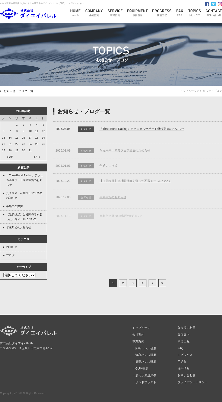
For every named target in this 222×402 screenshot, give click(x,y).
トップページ (188, 90)
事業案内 (138, 341)
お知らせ (11, 247)
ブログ (10, 255)
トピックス (185, 355)
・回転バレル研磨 (144, 348)
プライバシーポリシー (192, 382)
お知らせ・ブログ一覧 (18, 91)
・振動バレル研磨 (144, 361)
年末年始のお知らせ (18, 227)
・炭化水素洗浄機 (144, 375)
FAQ (181, 348)
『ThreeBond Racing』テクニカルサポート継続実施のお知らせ (24, 180)
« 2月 (10, 156)
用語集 (182, 361)
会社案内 (138, 334)
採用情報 (184, 368)
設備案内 (184, 334)
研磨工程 (184, 341)
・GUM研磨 (140, 368)
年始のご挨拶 (14, 206)
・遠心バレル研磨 (144, 355)
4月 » (37, 156)
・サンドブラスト (144, 382)
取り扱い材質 (187, 327)
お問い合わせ (187, 375)
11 (36, 131)
